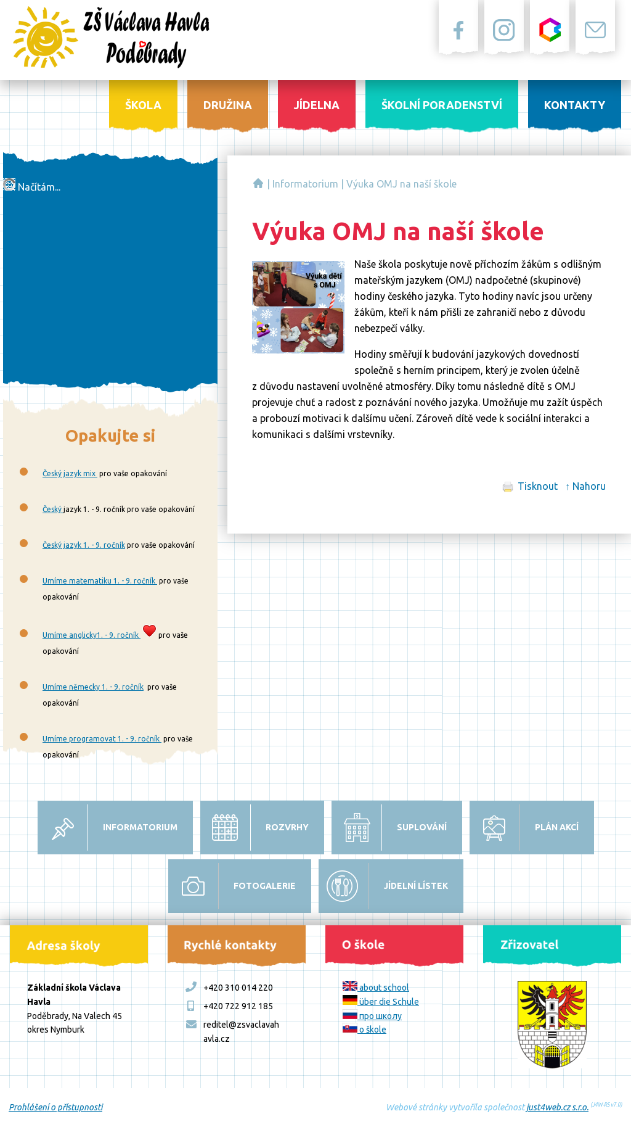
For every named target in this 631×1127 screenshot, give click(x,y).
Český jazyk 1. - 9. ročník (84, 545)
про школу (372, 1016)
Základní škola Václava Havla (258, 183)
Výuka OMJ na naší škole (401, 183)
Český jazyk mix (70, 473)
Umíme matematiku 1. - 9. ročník (100, 581)
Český (53, 509)
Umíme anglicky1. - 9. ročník (91, 635)
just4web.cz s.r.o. (557, 1107)
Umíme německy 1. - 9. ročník (93, 687)
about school (376, 988)
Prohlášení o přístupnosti (55, 1107)
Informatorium (305, 183)
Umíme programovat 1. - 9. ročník (102, 739)
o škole (364, 1029)
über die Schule (381, 1002)
